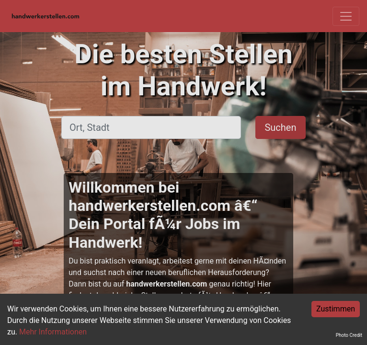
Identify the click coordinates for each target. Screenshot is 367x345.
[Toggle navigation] (346, 16)
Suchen (280, 127)
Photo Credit (349, 335)
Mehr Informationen (53, 331)
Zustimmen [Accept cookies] (335, 308)
